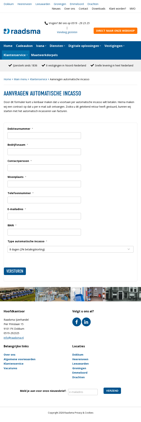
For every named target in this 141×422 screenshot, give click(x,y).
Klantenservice (39, 79)
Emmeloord (77, 4)
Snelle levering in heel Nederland (114, 65)
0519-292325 (11, 333)
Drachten (92, 4)
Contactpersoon (20, 161)
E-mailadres (17, 209)
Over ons (69, 8)
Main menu (21, 79)
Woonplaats (17, 177)
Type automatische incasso (27, 241)
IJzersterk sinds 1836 (25, 65)
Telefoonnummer (21, 193)
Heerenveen (24, 4)
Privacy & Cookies (84, 412)
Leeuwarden (42, 4)
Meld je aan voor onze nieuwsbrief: (43, 391)
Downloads (98, 8)
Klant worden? (117, 8)
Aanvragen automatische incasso (69, 79)
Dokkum (9, 4)
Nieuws (56, 8)
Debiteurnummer (20, 128)
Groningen (60, 4)
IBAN (12, 225)
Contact (83, 8)
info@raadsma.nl (14, 337)
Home (8, 79)
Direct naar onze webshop (115, 30)
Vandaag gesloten (67, 32)
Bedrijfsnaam (18, 144)
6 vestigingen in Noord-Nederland (66, 65)
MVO (132, 8)
